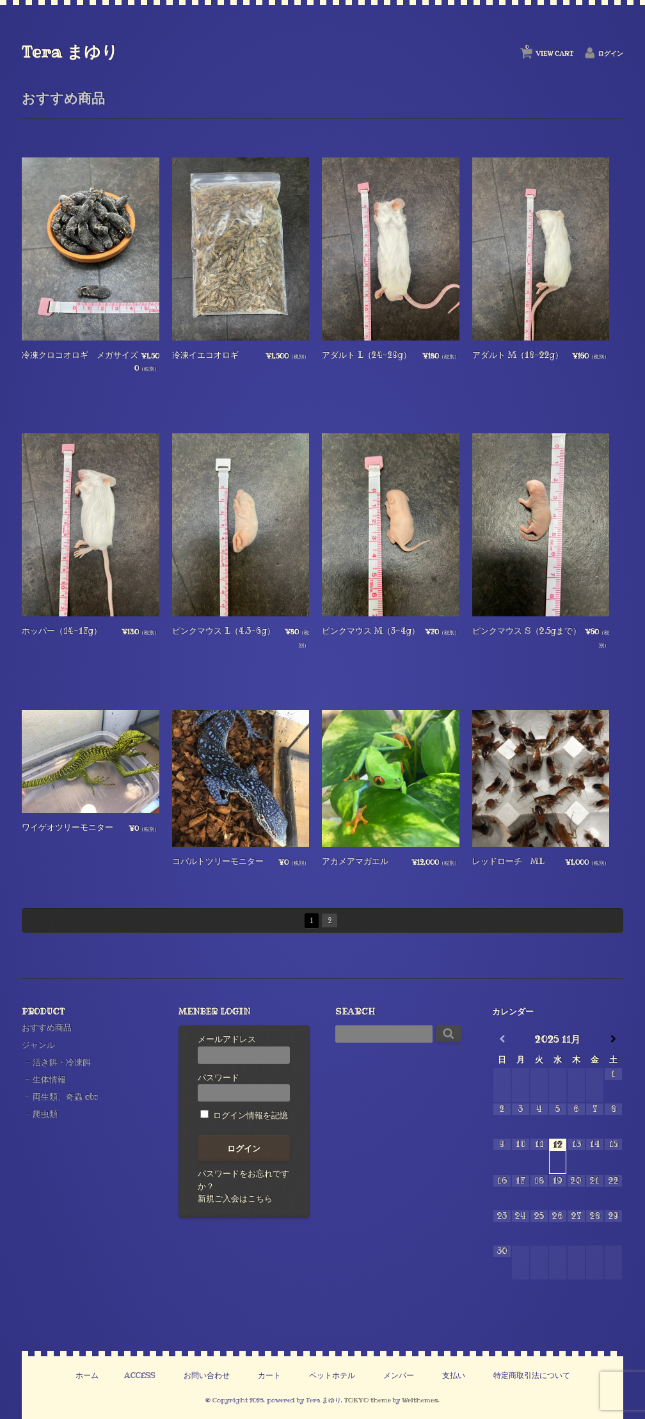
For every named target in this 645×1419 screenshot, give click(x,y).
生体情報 (49, 1079)
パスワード (244, 1086)
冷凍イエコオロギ (205, 354)
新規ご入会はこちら (235, 1198)
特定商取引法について (531, 1375)
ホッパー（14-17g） (62, 630)
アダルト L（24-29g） (366, 354)
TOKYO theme (367, 1400)
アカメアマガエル (355, 861)
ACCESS (139, 1375)
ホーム (87, 1375)
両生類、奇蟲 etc (65, 1096)
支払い (453, 1375)
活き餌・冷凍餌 (62, 1062)
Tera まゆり (70, 51)
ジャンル (38, 1044)
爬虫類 (45, 1113)
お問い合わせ (207, 1375)
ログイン (610, 53)
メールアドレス (244, 1048)
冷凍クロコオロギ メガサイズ (80, 354)
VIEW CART (549, 51)
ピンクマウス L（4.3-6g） (223, 630)
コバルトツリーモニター (218, 861)
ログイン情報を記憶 (244, 1115)
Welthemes (420, 1400)
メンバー (398, 1375)
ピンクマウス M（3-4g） (371, 630)
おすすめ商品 (47, 1027)
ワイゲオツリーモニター (67, 827)
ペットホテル (332, 1375)
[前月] (502, 1039)
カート (269, 1375)
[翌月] (613, 1039)
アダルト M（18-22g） (517, 354)
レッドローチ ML (508, 861)
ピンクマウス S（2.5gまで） (526, 630)
